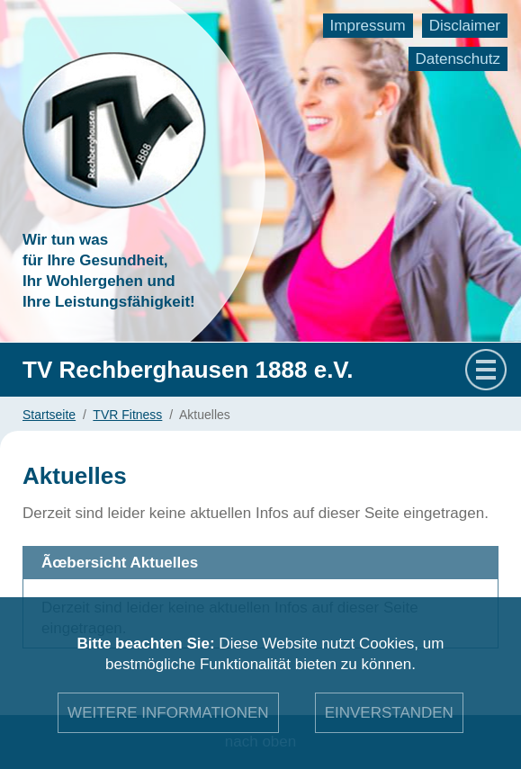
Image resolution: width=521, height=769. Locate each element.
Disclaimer (464, 25)
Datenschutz (458, 58)
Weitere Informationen (168, 712)
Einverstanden (389, 712)
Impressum (368, 25)
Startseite (49, 414)
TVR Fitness (127, 414)
